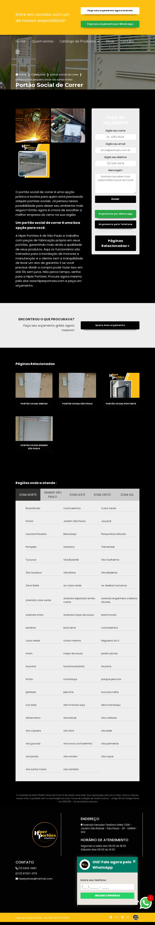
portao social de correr (64, 77)
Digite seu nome (115, 133)
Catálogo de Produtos (78, 44)
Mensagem (115, 173)
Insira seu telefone (93, 880)
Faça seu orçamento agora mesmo (110, 11)
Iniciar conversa (107, 895)
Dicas (110, 44)
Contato (127, 44)
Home (20, 44)
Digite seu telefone (115, 160)
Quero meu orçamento (110, 328)
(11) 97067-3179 (26, 876)
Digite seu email (115, 147)
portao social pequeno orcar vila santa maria (44, 82)
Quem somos (42, 44)
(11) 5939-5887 (26, 871)
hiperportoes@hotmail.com (34, 881)
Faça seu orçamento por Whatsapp (110, 26)
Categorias (38, 77)
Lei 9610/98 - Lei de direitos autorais (78, 804)
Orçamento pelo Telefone (115, 234)
